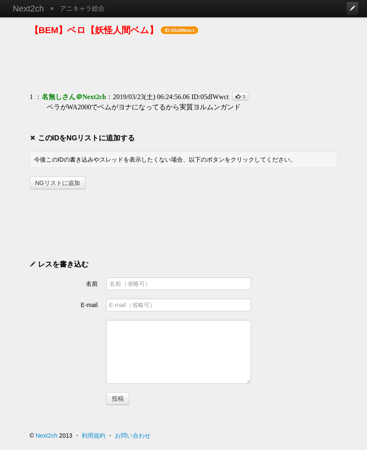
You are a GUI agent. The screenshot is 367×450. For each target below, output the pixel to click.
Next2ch (28, 8)
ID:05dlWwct (210, 96)
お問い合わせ (133, 435)
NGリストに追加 (57, 182)
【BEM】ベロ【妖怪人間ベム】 (94, 30)
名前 (92, 283)
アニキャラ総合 (82, 8)
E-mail (89, 305)
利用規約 (93, 435)
